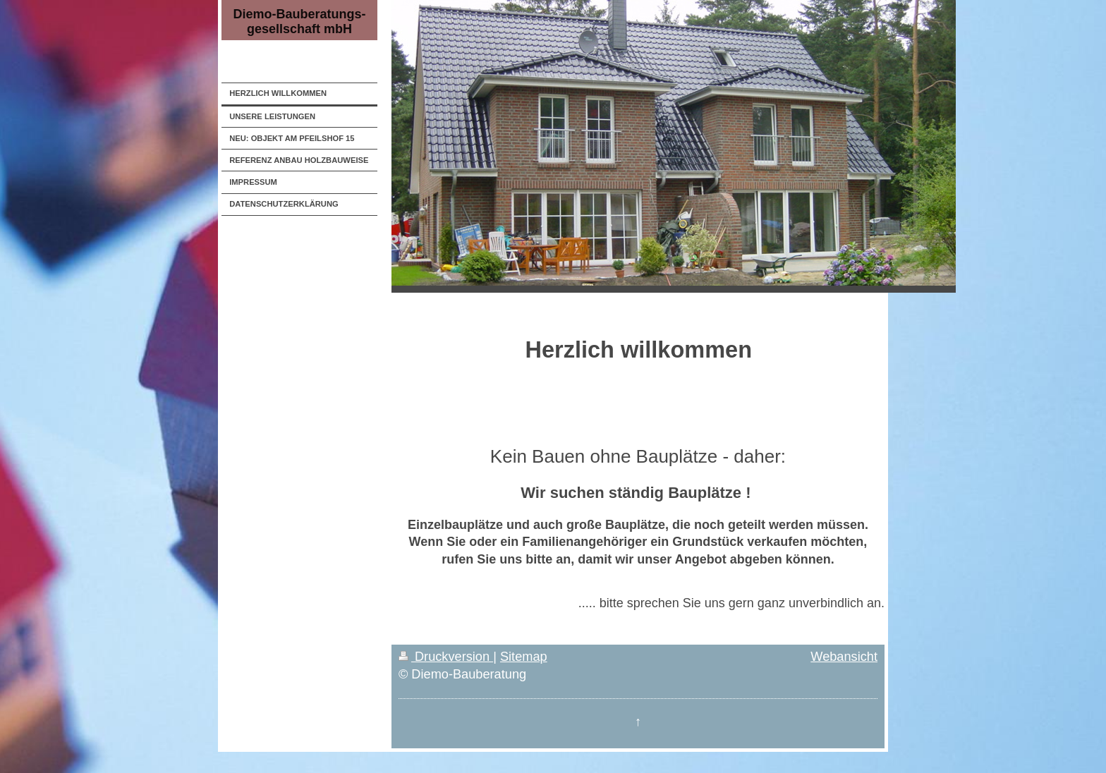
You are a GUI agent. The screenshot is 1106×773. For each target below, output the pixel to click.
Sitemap (523, 657)
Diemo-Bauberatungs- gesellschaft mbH (299, 21)
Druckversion (446, 657)
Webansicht (843, 657)
